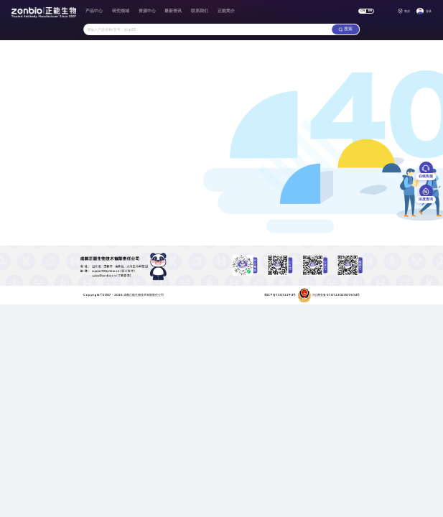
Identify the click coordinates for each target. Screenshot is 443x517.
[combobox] (207, 30)
